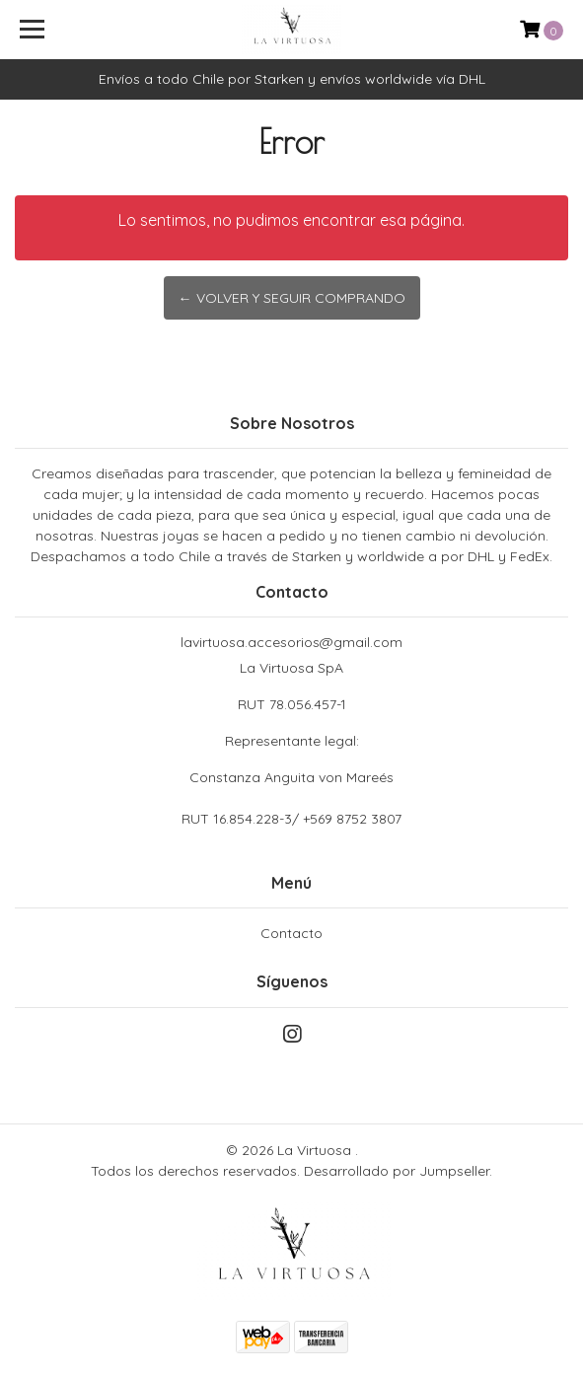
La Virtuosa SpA (291, 723)
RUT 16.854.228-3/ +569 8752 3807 (291, 819)
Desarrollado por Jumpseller (396, 1171)
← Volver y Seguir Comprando (292, 298)
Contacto (291, 933)
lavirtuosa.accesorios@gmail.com (291, 642)
